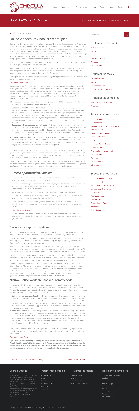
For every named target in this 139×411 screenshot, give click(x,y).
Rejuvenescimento (98, 86)
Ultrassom (95, 165)
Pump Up (94, 158)
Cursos (111, 7)
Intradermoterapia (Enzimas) (101, 144)
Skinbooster (95, 207)
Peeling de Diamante (98, 196)
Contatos (121, 7)
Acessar (104, 388)
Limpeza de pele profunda (101, 189)
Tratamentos (65, 7)
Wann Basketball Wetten (21, 210)
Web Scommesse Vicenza (19, 337)
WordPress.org (106, 397)
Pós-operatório (96, 66)
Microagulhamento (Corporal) (102, 151)
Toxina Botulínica (97, 210)
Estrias (93, 51)
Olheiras (94, 82)
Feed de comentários (108, 394)
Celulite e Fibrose (97, 48)
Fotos (102, 7)
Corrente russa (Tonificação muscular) (105, 126)
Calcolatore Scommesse (19, 83)
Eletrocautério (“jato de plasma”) (103, 185)
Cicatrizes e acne (97, 79)
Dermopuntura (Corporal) (100, 133)
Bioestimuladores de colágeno (102, 119)
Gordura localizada (98, 59)
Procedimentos (81, 7)
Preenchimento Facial (99, 203)
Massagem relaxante (99, 147)
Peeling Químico (97, 200)
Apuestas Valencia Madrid (76, 360)
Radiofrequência (97, 162)
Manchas (94, 106)
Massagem (95, 62)
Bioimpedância (96, 123)
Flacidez (94, 55)
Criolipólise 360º (97, 130)
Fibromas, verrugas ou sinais (101, 102)
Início (55, 7)
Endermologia (96, 140)
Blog (94, 7)
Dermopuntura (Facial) (99, 182)
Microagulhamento (98, 193)
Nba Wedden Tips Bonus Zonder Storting (26, 360)
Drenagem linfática (98, 137)
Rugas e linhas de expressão (101, 89)
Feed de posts (106, 391)
